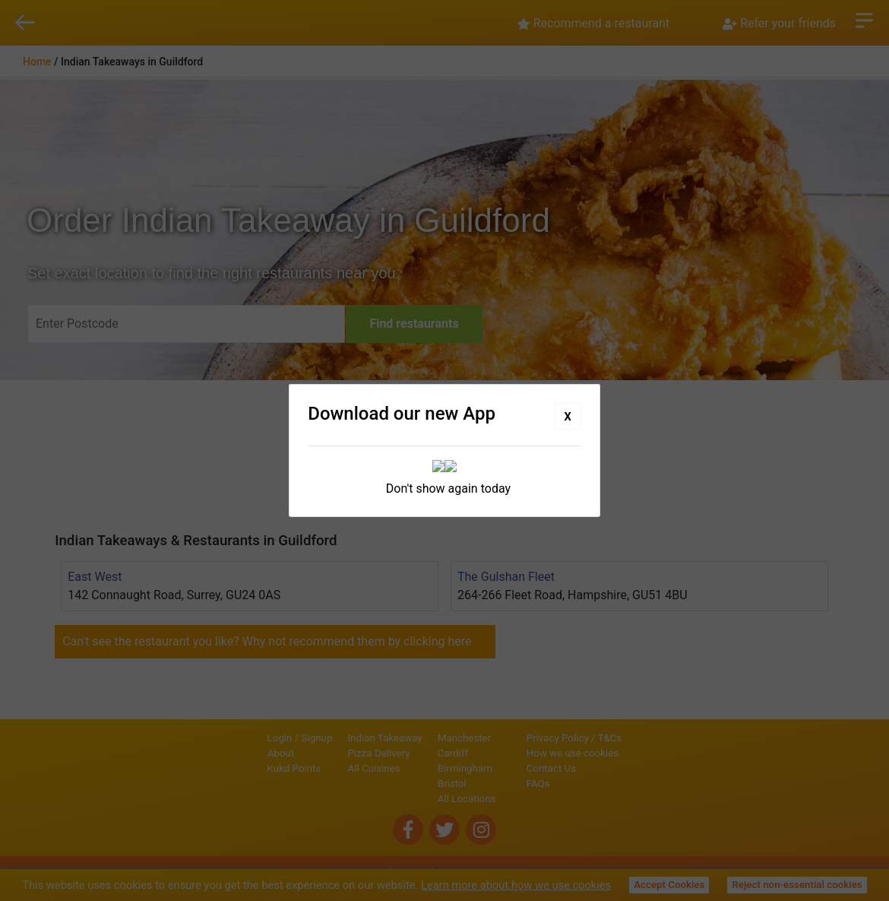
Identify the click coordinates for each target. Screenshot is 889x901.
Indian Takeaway (333, 738)
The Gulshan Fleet (506, 576)
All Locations (415, 798)
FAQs (590, 783)
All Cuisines (322, 768)
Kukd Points (243, 768)
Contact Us (603, 768)
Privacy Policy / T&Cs (626, 738)
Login (228, 738)
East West (95, 576)
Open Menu (864, 19)
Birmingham (413, 768)
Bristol (400, 783)
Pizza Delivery (327, 753)
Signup (265, 738)
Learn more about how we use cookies (516, 885)
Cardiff (401, 753)
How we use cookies (624, 753)
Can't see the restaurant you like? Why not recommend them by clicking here (266, 641)
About (229, 753)
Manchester (412, 738)
